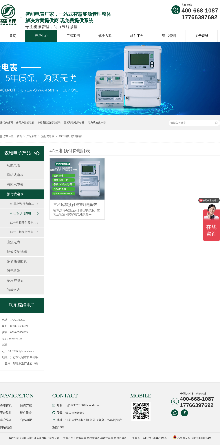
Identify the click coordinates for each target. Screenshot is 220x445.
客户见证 (6, 420)
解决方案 (105, 36)
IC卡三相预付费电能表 (23, 232)
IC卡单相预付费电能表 (23, 222)
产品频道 (31, 136)
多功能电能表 (17, 261)
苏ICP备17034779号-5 (154, 438)
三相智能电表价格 (74, 122)
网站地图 (6, 427)
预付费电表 (48, 136)
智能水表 (13, 290)
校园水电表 (15, 184)
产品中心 (41, 36)
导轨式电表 (15, 175)
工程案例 (73, 36)
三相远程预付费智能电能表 (75, 205)
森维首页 (6, 405)
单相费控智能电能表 (48, 122)
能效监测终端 (17, 252)
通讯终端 (13, 271)
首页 (12, 36)
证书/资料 (169, 36)
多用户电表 (15, 280)
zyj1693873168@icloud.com (18, 351)
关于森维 (201, 36)
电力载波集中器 (97, 122)
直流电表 (13, 242)
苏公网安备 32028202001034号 (192, 438)
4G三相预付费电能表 (70, 136)
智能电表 (13, 165)
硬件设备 (26, 412)
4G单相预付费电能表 (23, 203)
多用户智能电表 (25, 122)
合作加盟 (26, 420)
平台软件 (6, 412)
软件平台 (137, 36)
